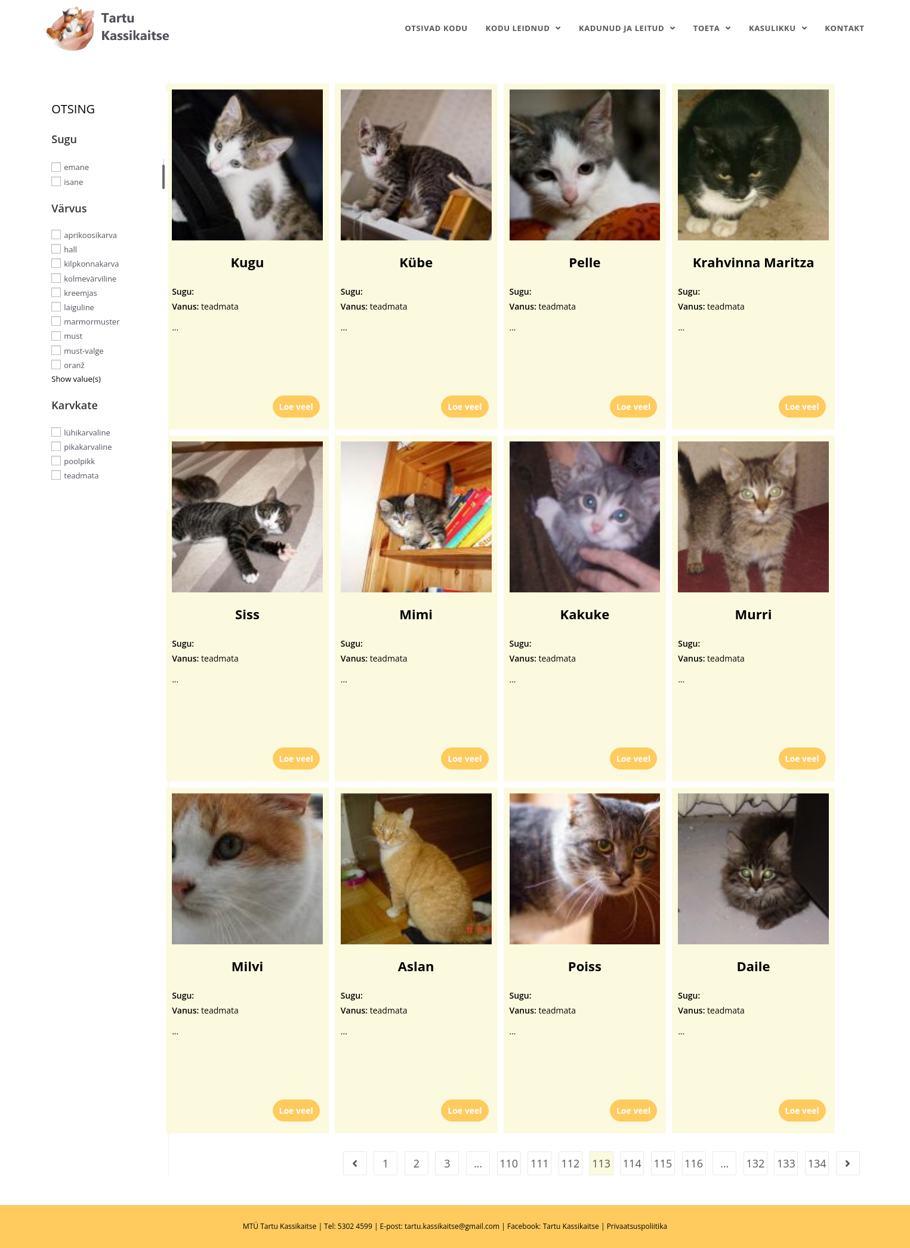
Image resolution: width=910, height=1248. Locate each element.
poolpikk (79, 461)
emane (76, 167)
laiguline (79, 307)
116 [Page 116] (693, 1163)
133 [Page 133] (786, 1163)
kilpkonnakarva (91, 263)
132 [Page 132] (755, 1163)
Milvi (247, 966)
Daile (753, 966)
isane (73, 182)
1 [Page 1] (385, 1163)
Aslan (416, 966)
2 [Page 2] (416, 1163)
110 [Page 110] (508, 1163)
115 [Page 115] (662, 1163)
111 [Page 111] (539, 1163)
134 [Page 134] (817, 1163)
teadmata (81, 475)
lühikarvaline (87, 432)
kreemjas (80, 293)
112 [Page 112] (571, 1163)
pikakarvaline (88, 446)
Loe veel (296, 406)
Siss (247, 614)
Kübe (416, 262)
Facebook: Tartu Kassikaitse (553, 1226)
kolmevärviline (90, 278)
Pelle (584, 262)
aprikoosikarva (90, 235)
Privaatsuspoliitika (637, 1226)
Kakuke (585, 614)
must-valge (83, 350)
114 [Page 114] (632, 1163)
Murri (753, 614)
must (73, 335)
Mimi (416, 614)
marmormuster (91, 321)
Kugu (247, 262)
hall (70, 249)
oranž (74, 365)
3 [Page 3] (447, 1163)
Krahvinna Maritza (754, 262)
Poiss (584, 966)
